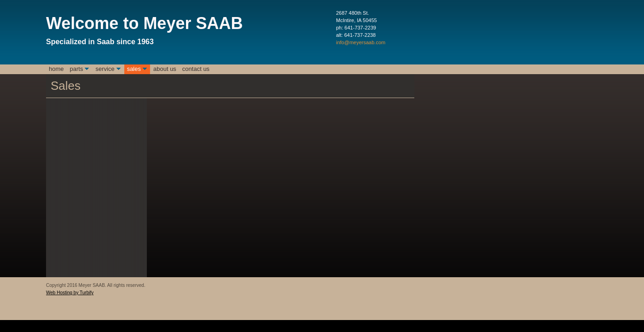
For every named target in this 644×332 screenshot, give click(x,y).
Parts (76, 68)
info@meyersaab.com (360, 42)
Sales (134, 68)
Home (56, 68)
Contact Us (195, 68)
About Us (164, 68)
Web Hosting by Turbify (69, 292)
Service (104, 68)
